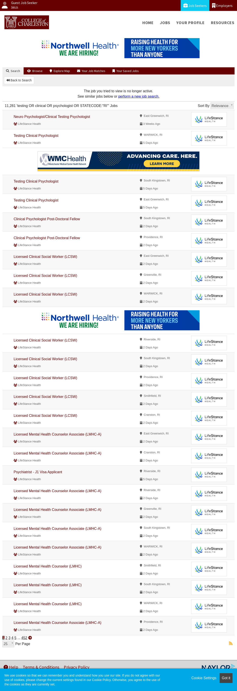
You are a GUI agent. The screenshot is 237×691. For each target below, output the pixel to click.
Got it (226, 678)
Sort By (203, 106)
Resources (222, 22)
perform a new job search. (138, 96)
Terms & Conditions (41, 667)
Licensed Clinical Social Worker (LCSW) (45, 257)
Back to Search (19, 80)
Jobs (165, 22)
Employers (222, 5)
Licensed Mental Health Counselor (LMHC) (48, 566)
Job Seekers (195, 5)
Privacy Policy (76, 667)
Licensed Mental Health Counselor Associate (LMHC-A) (57, 434)
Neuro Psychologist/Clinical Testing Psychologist (52, 117)
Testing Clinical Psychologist (36, 136)
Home (148, 22)
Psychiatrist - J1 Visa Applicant (38, 472)
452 (24, 638)
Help (11, 667)
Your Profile (190, 22)
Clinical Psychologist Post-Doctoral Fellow (47, 219)
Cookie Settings (203, 678)
